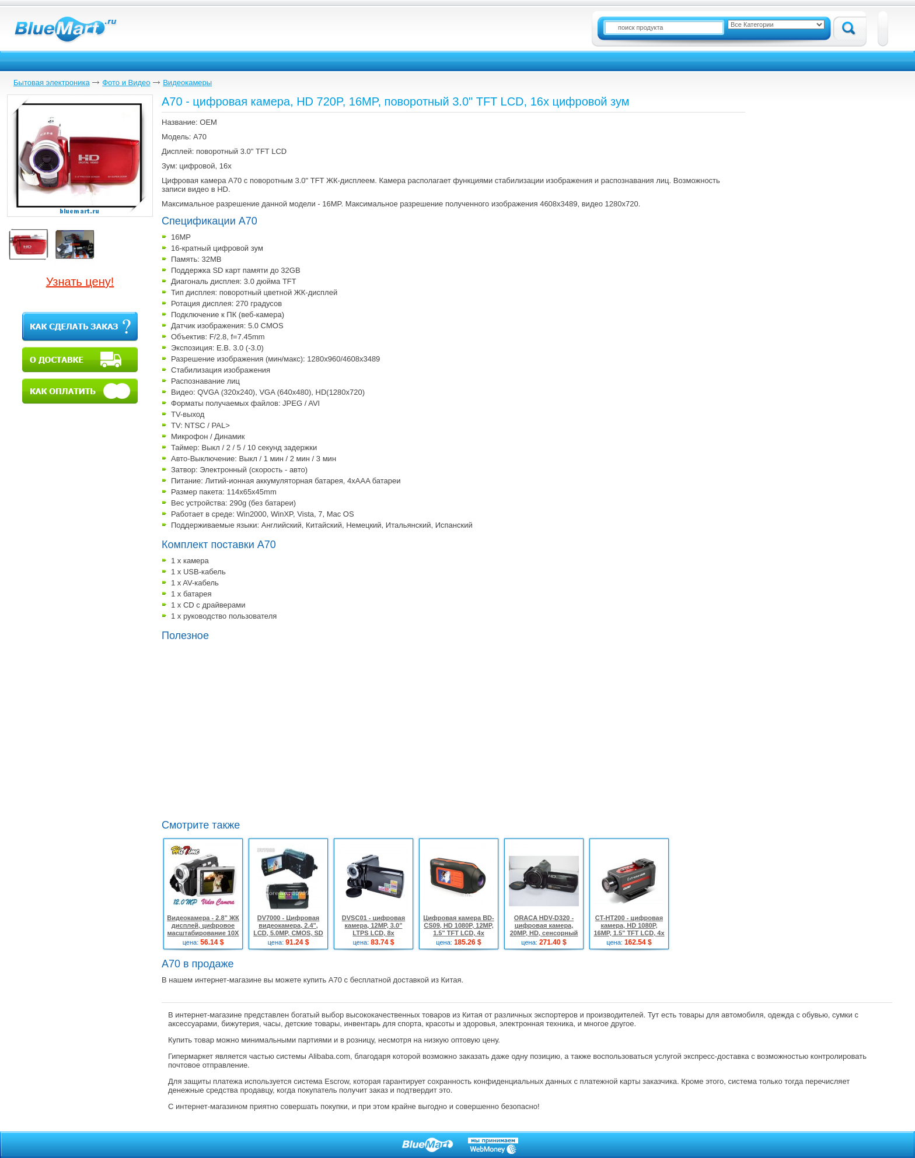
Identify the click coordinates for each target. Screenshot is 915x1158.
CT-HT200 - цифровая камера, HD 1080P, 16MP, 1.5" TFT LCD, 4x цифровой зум (628, 929)
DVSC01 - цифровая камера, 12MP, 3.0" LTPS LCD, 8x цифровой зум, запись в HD (374, 933)
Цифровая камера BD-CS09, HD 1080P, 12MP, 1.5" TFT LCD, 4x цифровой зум (458, 929)
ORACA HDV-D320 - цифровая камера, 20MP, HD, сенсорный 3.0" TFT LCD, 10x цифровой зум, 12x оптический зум (544, 936)
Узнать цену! (80, 281)
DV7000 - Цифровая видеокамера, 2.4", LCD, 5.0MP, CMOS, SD (288, 925)
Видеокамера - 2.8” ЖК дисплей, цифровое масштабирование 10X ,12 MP (203, 929)
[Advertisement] (260, 728)
